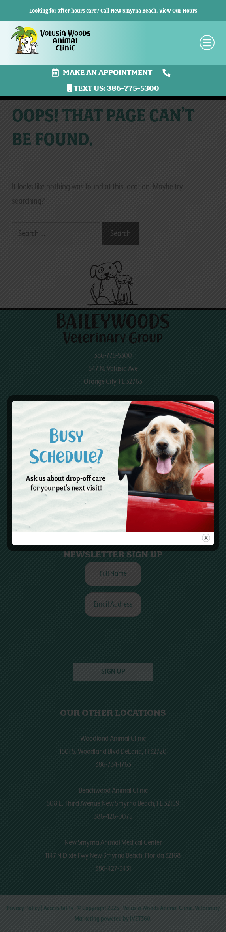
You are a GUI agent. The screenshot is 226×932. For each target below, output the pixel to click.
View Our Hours (178, 10)
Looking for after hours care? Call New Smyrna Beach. (93, 10)
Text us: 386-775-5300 (113, 88)
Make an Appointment (102, 72)
